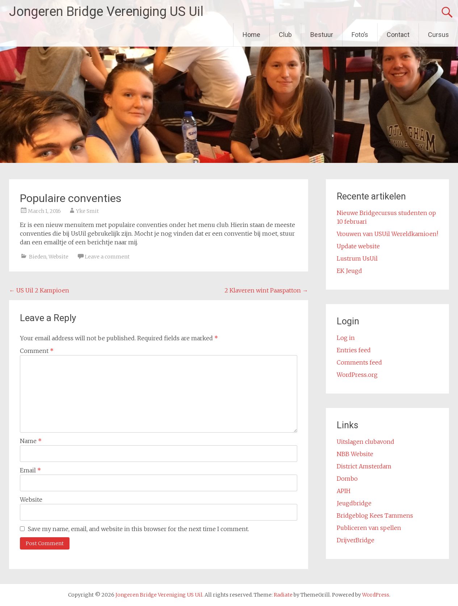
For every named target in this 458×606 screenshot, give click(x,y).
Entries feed (354, 350)
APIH (343, 491)
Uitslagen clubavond (365, 441)
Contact (398, 34)
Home (251, 34)
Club (285, 34)
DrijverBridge (355, 540)
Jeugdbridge (354, 503)
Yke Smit (87, 211)
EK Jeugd (349, 270)
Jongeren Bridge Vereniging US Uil (106, 11)
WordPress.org (357, 374)
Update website (358, 246)
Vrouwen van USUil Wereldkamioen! (387, 233)
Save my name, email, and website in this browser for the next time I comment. (138, 529)
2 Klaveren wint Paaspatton (266, 290)
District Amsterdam (364, 466)
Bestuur (321, 34)
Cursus (438, 34)
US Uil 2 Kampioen (39, 290)
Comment (37, 350)
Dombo (347, 478)
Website (58, 256)
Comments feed (359, 362)
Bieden (37, 256)
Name (31, 441)
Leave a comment (107, 256)
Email (30, 470)
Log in (346, 337)
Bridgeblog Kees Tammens (375, 515)
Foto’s (360, 34)
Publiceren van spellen (369, 527)
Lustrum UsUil (357, 258)
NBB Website (355, 454)
